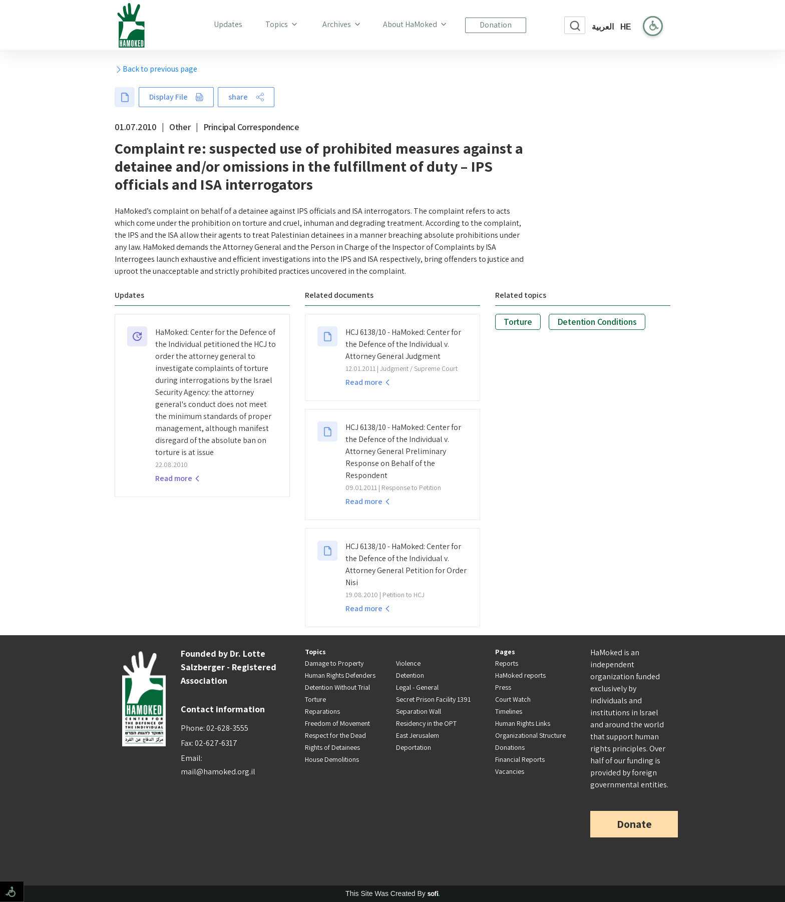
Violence (408, 663)
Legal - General (417, 687)
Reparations (322, 711)
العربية (603, 27)
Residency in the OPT (426, 723)
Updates (230, 24)
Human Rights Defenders (340, 675)
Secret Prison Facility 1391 (433, 699)
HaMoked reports (520, 675)
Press (503, 687)
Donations (510, 747)
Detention (410, 675)
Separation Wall (418, 711)
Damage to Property (334, 663)
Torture (518, 321)
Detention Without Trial (337, 687)
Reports (506, 663)
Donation (496, 25)
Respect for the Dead (335, 735)
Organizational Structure (530, 735)
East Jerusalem (417, 735)
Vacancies (509, 771)
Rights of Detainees (332, 747)
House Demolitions (332, 759)
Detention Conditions (597, 321)
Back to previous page (156, 69)
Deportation (413, 747)
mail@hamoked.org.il (218, 771)
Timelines (508, 711)
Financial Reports (520, 759)
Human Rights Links (522, 723)
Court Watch (513, 699)
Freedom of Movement (337, 723)
